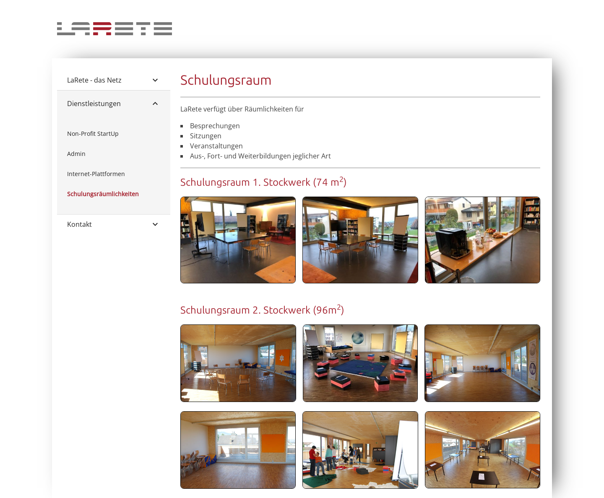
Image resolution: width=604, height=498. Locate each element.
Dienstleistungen (113, 103)
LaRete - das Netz (113, 80)
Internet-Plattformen (96, 174)
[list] (113, 164)
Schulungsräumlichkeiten (103, 194)
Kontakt (113, 224)
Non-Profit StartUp (93, 133)
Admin (76, 154)
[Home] (114, 32)
